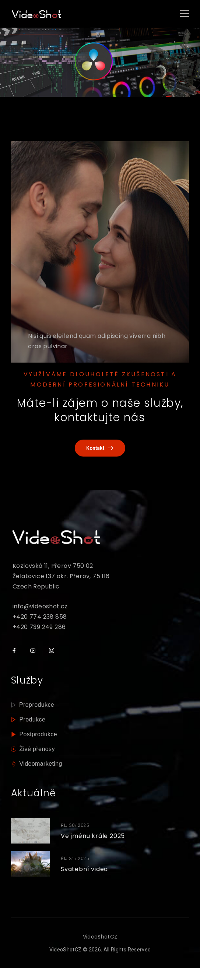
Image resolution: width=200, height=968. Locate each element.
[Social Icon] (14, 650)
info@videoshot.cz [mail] (40, 606)
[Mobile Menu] (184, 13)
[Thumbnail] (30, 831)
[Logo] (37, 14)
